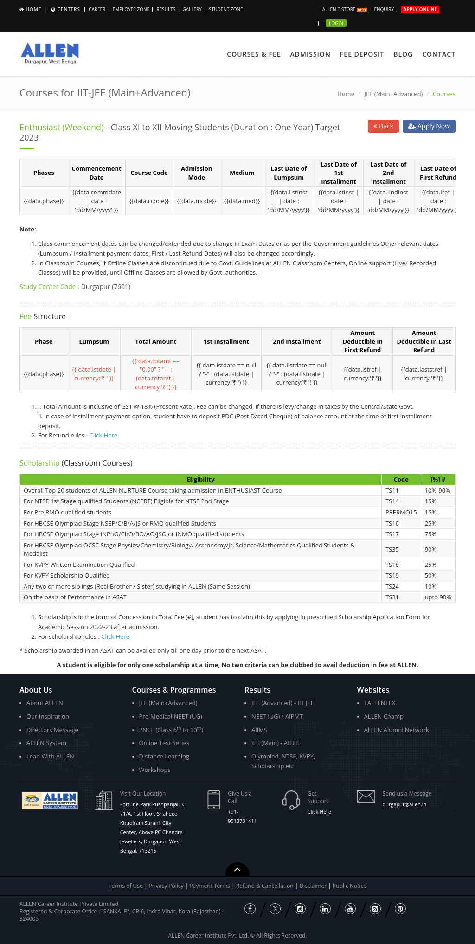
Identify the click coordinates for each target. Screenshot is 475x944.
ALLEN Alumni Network (396, 730)
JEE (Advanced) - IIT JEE (282, 703)
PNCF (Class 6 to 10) (171, 729)
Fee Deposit (362, 54)
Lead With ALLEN (50, 756)
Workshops (155, 769)
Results (165, 9)
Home (34, 9)
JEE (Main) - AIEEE (275, 743)
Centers (69, 9)
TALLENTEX (380, 703)
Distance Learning (164, 756)
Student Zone (226, 9)
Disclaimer (314, 886)
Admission (310, 54)
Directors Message (52, 730)
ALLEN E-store (344, 9)
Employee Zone (131, 9)
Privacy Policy (166, 886)
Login (336, 23)
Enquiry (384, 9)
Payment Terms (210, 886)
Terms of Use (126, 886)
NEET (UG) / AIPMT (277, 716)
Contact (439, 54)
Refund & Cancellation (265, 886)
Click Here (103, 435)
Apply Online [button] (420, 9)
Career (97, 9)
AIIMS (259, 730)
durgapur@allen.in (404, 804)
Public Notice (349, 886)
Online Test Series (164, 743)
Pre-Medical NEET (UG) (170, 716)
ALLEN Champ (384, 716)
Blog (403, 54)
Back (383, 126)
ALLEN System (46, 743)
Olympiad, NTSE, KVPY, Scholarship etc (283, 761)
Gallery (192, 9)
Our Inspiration (47, 716)
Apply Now (429, 126)
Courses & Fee (254, 54)
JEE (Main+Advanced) (394, 94)
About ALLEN (44, 703)
